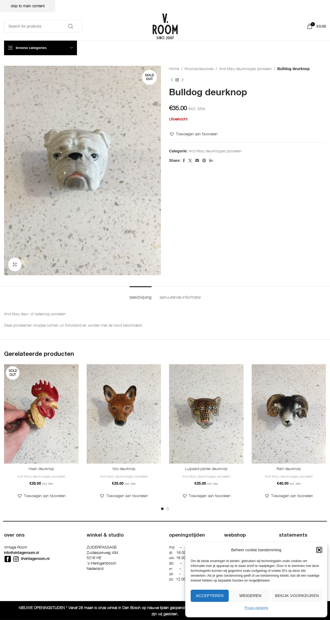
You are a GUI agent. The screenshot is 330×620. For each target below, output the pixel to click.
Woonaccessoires (199, 68)
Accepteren (210, 595)
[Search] (43, 26)
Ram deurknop (289, 468)
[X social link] (190, 160)
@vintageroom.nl (35, 558)
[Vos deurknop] (124, 414)
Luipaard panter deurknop (206, 468)
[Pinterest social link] (204, 160)
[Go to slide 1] (162, 508)
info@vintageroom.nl (21, 552)
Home (174, 68)
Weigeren (250, 595)
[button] (319, 550)
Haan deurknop (41, 468)
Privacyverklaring (256, 608)
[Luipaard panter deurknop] (206, 414)
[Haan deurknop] (41, 414)
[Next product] (182, 80)
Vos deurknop (123, 468)
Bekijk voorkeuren (297, 595)
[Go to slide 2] (167, 508)
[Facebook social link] (184, 160)
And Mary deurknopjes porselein (245, 68)
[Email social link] (197, 160)
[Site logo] (165, 26)
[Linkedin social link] (211, 160)
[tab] (140, 294)
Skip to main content (28, 6)
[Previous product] (171, 80)
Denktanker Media (108, 611)
